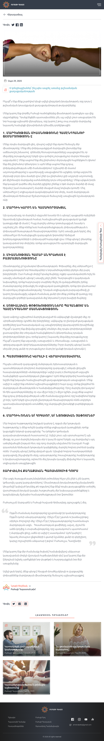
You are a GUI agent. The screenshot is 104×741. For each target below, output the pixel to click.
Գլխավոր (11, 717)
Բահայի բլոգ (41, 717)
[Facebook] (72, 719)
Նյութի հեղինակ (20, 586)
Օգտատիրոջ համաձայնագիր (47, 726)
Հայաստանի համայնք (16, 722)
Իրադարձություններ (16, 726)
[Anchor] (92, 719)
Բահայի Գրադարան (43, 722)
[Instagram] (79, 719)
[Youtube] (86, 719)
